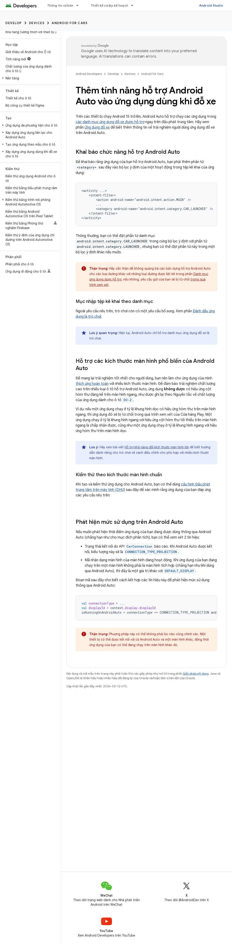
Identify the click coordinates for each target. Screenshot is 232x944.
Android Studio (211, 5)
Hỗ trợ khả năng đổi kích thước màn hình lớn (157, 447)
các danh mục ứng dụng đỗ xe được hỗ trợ (110, 122)
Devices (37, 23)
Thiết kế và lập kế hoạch (109, 5)
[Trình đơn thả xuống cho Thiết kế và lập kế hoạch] (134, 5)
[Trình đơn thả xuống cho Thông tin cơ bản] (79, 5)
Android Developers (89, 74)
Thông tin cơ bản (60, 5)
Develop (13, 23)
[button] (29, 78)
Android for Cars (69, 23)
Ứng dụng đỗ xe (97, 127)
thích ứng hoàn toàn (92, 383)
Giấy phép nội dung (196, 674)
